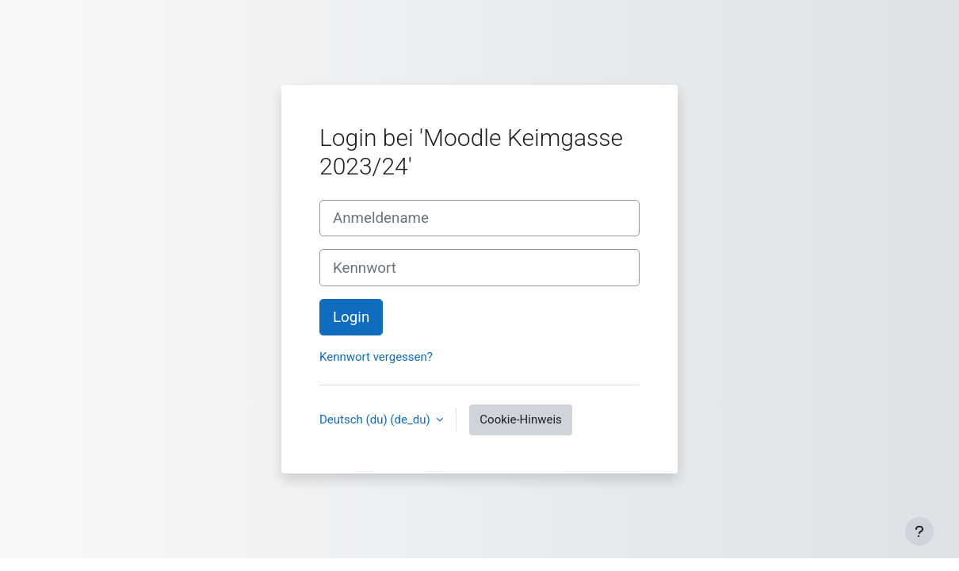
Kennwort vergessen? (376, 357)
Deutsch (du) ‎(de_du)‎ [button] (376, 419)
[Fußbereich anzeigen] (919, 531)
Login (351, 317)
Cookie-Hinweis (520, 419)
